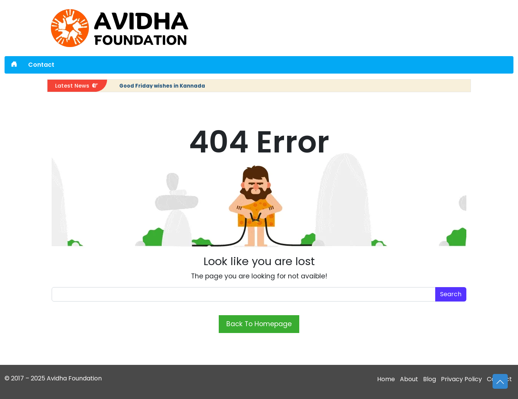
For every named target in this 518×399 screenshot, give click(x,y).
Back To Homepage (259, 323)
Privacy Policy (461, 379)
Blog (429, 379)
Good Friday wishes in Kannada (162, 86)
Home (386, 379)
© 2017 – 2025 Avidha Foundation (53, 378)
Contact (41, 64)
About (409, 379)
